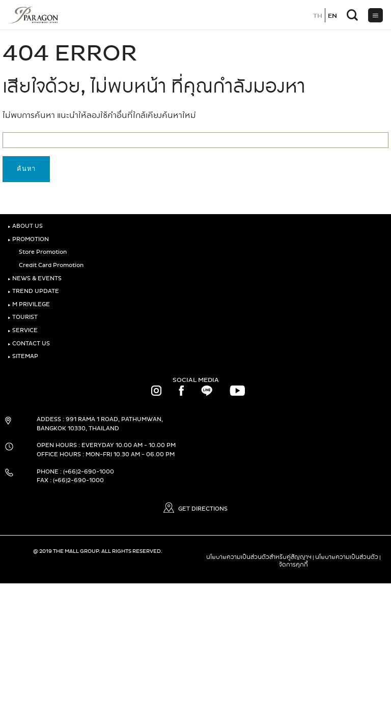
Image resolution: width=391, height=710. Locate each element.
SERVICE (23, 330)
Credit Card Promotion (49, 265)
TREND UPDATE (33, 291)
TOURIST (23, 317)
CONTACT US (29, 343)
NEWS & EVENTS (35, 278)
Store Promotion (41, 252)
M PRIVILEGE (29, 304)
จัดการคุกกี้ (293, 564)
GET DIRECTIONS (195, 509)
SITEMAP (23, 356)
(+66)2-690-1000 (88, 471)
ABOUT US (25, 226)
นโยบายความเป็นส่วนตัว (346, 556)
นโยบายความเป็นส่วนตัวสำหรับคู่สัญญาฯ (259, 556)
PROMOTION (28, 239)
